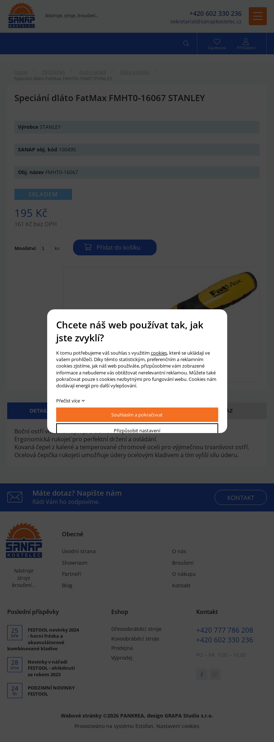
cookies (159, 353)
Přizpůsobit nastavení (137, 430)
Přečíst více (68, 400)
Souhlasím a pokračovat (137, 414)
